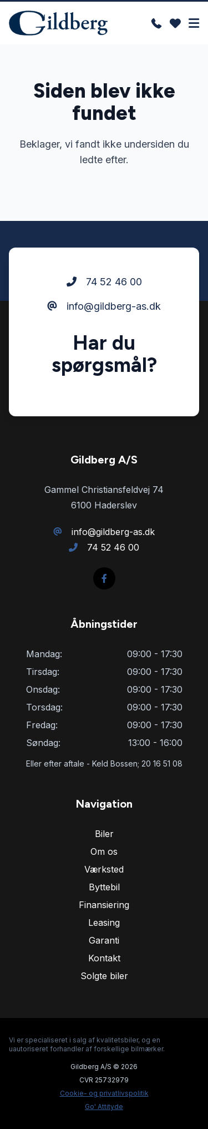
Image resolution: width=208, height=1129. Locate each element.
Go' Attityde (104, 1106)
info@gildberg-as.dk (104, 306)
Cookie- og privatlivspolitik (104, 1093)
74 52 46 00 (104, 282)
